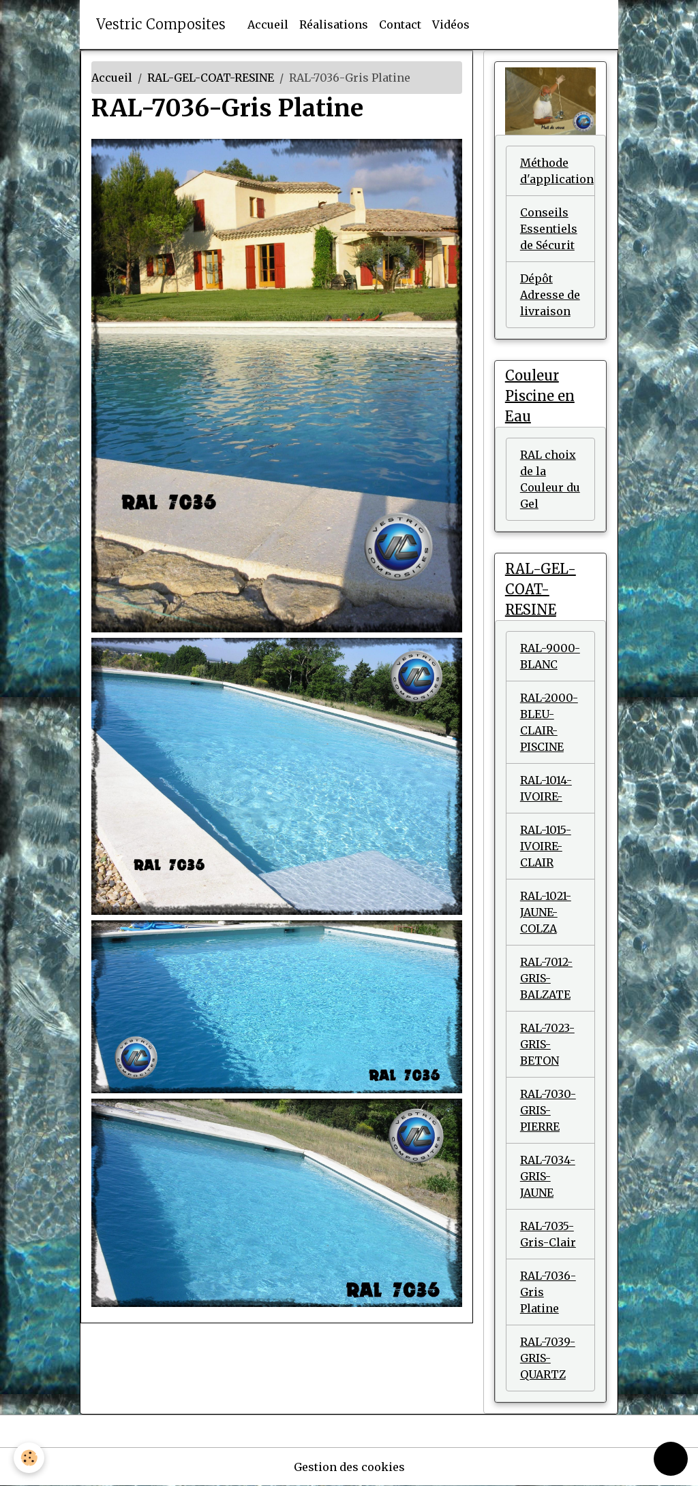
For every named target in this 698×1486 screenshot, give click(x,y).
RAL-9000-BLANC (550, 656)
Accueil (267, 24)
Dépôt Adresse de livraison (550, 295)
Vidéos (451, 24)
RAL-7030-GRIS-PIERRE (548, 1110)
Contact (400, 24)
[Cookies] (29, 1457)
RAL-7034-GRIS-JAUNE (547, 1176)
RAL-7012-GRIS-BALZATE (546, 978)
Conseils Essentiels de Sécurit (548, 229)
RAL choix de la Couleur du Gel (550, 479)
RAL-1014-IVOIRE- (546, 788)
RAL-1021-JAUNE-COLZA (545, 912)
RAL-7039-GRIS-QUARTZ (547, 1358)
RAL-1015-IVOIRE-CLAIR (545, 846)
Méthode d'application (557, 171)
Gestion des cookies (349, 1467)
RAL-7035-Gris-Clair (548, 1234)
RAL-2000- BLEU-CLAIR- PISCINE (549, 722)
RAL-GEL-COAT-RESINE (210, 77)
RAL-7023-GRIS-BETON (547, 1044)
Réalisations (333, 24)
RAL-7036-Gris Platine (548, 1292)
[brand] (161, 24)
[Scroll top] (671, 1459)
